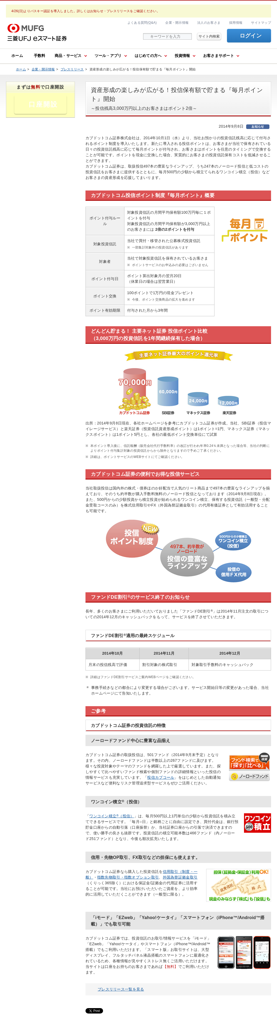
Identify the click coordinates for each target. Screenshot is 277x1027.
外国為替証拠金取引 (180, 877)
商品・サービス (68, 55)
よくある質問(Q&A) (142, 23)
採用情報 (235, 23)
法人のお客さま (208, 23)
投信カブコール (160, 777)
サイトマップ (261, 23)
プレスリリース (72, 69)
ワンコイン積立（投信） (111, 816)
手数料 (39, 55)
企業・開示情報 (177, 23)
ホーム (17, 55)
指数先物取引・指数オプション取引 (128, 877)
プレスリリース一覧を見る (121, 989)
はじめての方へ (148, 55)
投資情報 (182, 55)
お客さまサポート (218, 55)
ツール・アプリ (108, 55)
